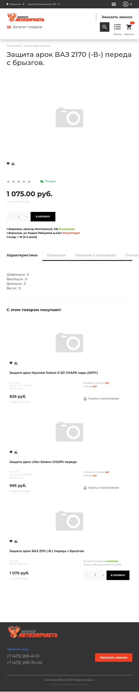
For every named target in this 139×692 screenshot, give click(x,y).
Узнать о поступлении (101, 399)
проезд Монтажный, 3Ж (42, 4)
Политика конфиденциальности (69, 684)
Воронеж (15, 4)
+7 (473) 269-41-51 (23, 656)
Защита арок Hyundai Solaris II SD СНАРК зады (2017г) (54, 373)
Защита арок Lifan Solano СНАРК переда (43, 462)
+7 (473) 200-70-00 (24, 662)
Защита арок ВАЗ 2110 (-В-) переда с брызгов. (47, 551)
